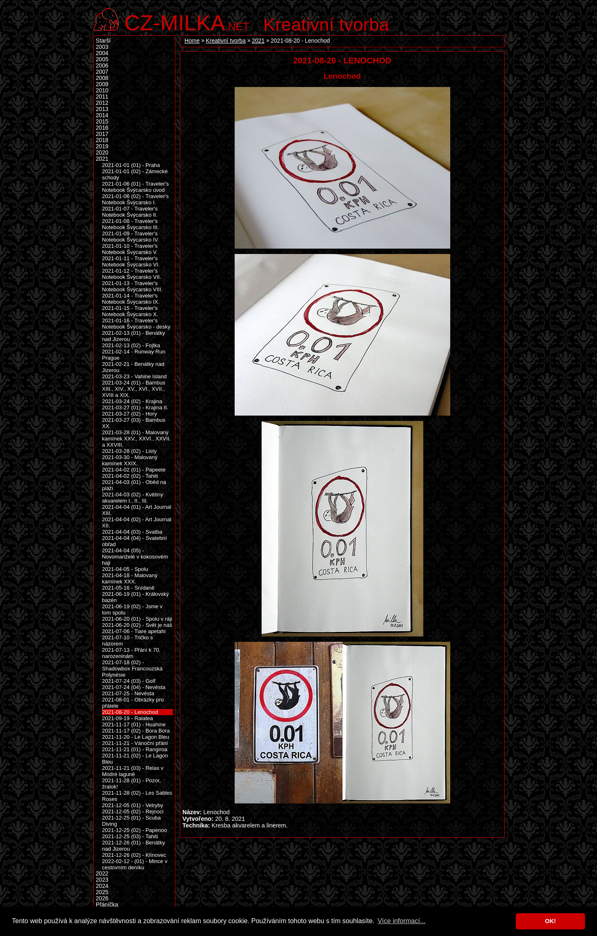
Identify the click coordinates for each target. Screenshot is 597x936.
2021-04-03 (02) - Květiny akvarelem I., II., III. (132, 497)
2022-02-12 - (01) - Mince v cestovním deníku (134, 864)
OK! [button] (550, 921)
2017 (102, 134)
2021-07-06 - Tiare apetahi (133, 631)
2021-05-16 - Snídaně (128, 588)
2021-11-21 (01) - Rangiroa (134, 749)
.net (187, 22)
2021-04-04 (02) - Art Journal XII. (136, 522)
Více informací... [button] (402, 920)
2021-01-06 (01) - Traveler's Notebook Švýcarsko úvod (135, 187)
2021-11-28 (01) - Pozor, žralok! (131, 783)
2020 (102, 153)
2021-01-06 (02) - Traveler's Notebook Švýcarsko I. (135, 199)
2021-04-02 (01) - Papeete (133, 470)
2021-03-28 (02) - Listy (129, 451)
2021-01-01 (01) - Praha (131, 165)
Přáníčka (107, 905)
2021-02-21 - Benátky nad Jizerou (133, 367)
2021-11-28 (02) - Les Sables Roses (137, 796)
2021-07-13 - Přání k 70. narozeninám (131, 653)
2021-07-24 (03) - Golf (128, 681)
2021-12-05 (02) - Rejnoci (132, 811)
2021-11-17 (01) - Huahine (133, 724)
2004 (102, 53)
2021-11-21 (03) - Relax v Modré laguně (132, 771)
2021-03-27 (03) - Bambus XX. (133, 423)
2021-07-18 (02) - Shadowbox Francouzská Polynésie (132, 668)
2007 (102, 72)
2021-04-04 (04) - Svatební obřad (134, 541)
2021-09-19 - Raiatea (127, 718)
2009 (102, 84)
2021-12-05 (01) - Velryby (132, 805)
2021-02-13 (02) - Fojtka (131, 345)
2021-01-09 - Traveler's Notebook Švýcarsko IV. (130, 236)
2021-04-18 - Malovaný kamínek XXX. (130, 578)
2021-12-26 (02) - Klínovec (134, 855)
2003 (102, 47)
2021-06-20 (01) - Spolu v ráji (137, 619)
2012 (102, 103)
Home (192, 41)
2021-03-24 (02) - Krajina (132, 401)
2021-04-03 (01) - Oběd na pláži (134, 485)
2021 (258, 41)
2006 (102, 66)
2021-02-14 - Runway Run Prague (133, 354)
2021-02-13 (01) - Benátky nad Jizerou (133, 336)
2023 (102, 880)
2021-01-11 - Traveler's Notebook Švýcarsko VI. (131, 261)
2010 (102, 90)
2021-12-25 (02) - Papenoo (134, 830)
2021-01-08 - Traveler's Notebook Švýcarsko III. (130, 224)
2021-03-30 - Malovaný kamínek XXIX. (130, 460)
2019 (102, 146)
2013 (102, 109)
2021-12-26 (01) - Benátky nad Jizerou (133, 845)
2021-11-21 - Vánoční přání (135, 743)
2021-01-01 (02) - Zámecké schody (134, 174)
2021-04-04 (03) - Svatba (132, 532)
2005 (102, 59)
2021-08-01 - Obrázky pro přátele (133, 703)
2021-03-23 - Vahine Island (134, 376)
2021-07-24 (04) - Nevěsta (133, 687)
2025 (102, 892)
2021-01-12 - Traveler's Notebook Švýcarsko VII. (131, 274)
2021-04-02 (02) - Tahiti (130, 476)
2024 (102, 886)
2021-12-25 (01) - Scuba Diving (131, 821)
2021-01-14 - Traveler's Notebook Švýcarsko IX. (131, 299)
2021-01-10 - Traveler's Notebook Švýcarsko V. (130, 249)
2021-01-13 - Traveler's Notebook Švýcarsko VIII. (132, 286)
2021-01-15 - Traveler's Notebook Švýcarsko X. (130, 311)
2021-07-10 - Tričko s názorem (127, 640)
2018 (102, 140)
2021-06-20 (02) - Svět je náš (137, 625)
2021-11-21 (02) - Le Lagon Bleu (135, 758)
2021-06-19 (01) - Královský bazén (135, 597)
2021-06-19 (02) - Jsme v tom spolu (132, 609)
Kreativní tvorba (326, 24)
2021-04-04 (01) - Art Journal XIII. (136, 510)
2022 (102, 874)
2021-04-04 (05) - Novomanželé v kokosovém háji (135, 556)
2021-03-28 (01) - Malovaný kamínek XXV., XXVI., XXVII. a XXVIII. (136, 438)
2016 (102, 128)
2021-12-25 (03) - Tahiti (130, 836)
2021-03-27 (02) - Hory (129, 414)
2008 (102, 78)
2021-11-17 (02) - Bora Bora (136, 731)
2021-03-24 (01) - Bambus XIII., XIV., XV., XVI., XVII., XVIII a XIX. (133, 389)
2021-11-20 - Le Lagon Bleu (135, 737)
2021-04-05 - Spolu (125, 569)
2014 (102, 115)
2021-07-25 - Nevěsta (128, 693)
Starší (103, 41)
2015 (102, 122)
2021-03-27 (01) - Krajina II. (135, 407)
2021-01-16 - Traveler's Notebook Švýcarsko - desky (136, 323)
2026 (102, 898)
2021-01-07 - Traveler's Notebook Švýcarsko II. (130, 212)
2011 (102, 97)
